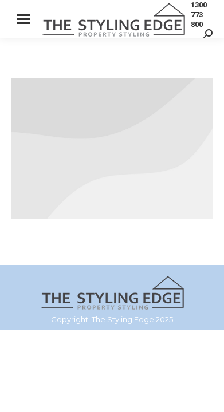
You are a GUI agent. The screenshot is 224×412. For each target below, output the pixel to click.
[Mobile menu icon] (23, 19)
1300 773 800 (199, 15)
